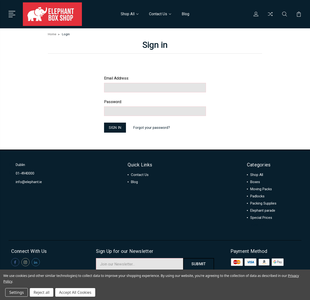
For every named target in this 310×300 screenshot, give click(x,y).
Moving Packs (261, 189)
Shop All (130, 14)
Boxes (255, 182)
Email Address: (116, 78)
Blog (185, 14)
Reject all (42, 292)
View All (256, 225)
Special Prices (261, 218)
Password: (113, 102)
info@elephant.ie (29, 182)
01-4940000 (25, 174)
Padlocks (257, 197)
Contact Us (160, 14)
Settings (16, 292)
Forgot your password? (152, 127)
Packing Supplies (263, 204)
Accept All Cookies (75, 292)
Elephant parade (262, 211)
